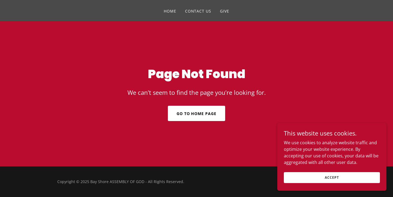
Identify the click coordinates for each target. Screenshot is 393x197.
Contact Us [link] (198, 11)
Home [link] (170, 11)
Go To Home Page (197, 113)
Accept (332, 177)
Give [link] (224, 11)
